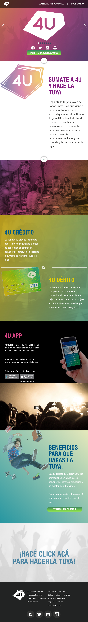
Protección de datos (55, 605)
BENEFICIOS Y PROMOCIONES (51, 4)
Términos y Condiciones (56, 591)
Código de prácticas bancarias (59, 595)
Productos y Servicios (35, 591)
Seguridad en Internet (55, 602)
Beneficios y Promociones (37, 598)
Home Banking (33, 602)
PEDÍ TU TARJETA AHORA (44, 52)
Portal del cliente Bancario (57, 598)
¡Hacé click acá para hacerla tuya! (44, 563)
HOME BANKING (78, 4)
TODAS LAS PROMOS (64, 509)
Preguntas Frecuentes (35, 595)
